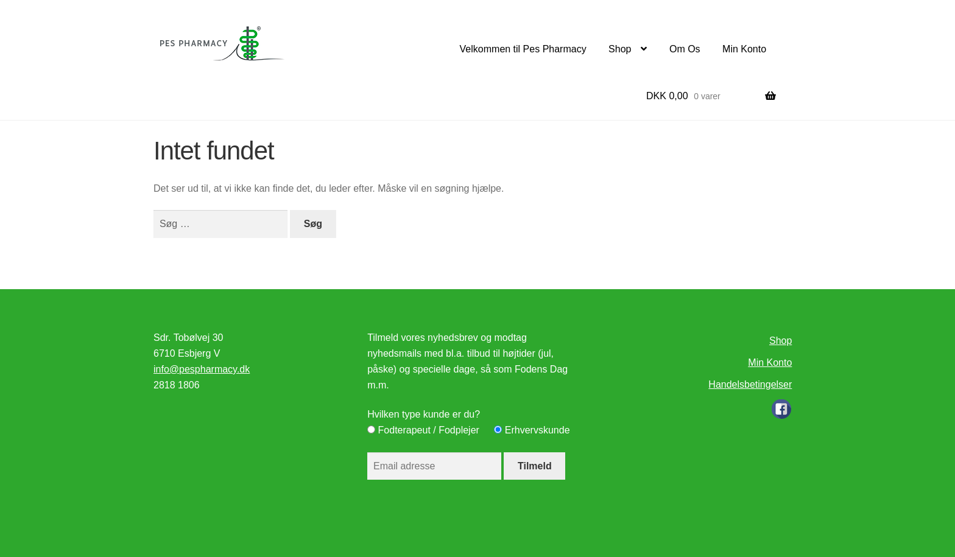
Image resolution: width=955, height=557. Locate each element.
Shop (619, 49)
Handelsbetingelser (750, 384)
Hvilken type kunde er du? (423, 414)
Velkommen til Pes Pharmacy (523, 49)
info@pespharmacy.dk (201, 369)
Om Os (684, 49)
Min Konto (744, 49)
